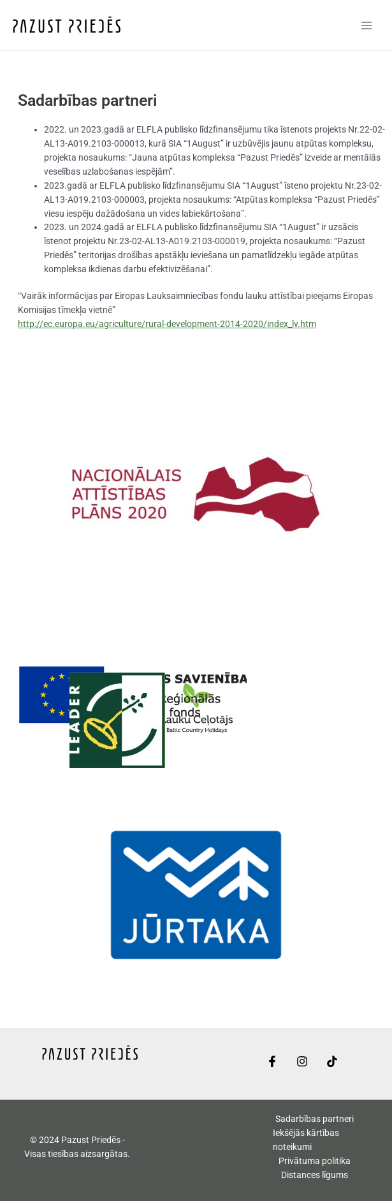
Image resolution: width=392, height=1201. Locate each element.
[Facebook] (272, 1061)
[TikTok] (332, 1061)
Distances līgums (314, 1175)
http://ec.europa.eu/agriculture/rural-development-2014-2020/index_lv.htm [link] (167, 324)
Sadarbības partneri (314, 1119)
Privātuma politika (315, 1161)
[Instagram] (302, 1061)
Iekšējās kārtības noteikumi (306, 1140)
